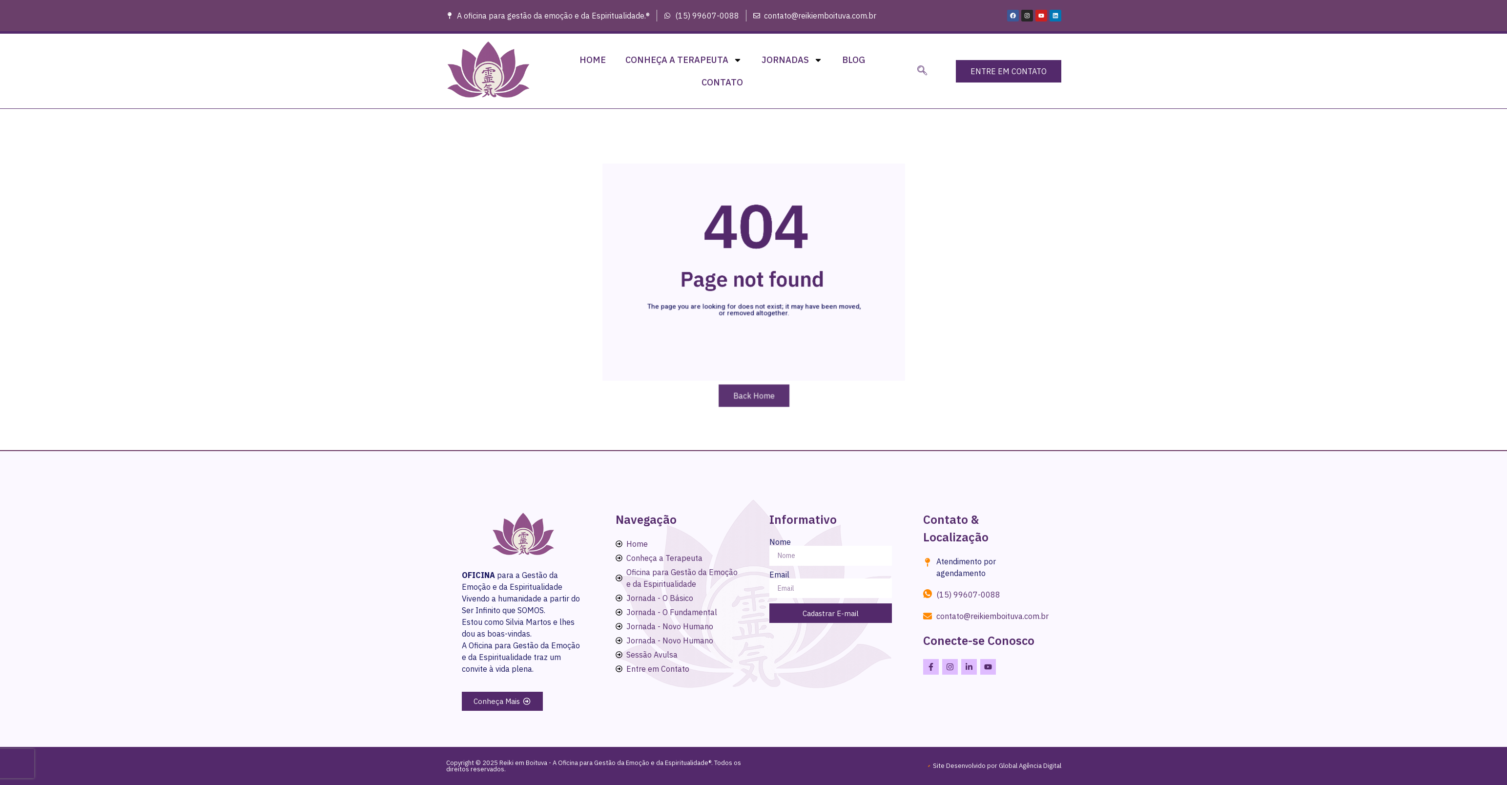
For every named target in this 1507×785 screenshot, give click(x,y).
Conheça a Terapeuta (683, 60)
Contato (722, 82)
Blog (853, 59)
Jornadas (792, 60)
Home (592, 59)
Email (779, 574)
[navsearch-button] (922, 71)
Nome (780, 542)
